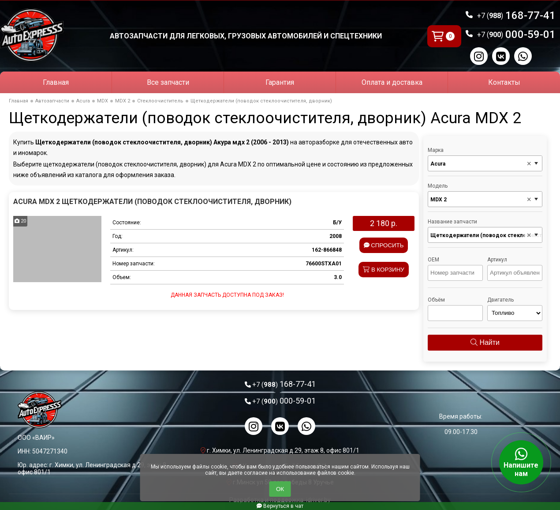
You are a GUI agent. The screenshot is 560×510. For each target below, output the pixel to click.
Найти (485, 342)
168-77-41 (516, 15)
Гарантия (279, 82)
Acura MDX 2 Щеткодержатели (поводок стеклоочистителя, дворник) (152, 201)
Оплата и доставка (392, 82)
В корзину (383, 269)
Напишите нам (521, 462)
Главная (56, 82)
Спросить (384, 245)
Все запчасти (168, 82)
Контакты (504, 82)
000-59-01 (516, 34)
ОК (280, 489)
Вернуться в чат (280, 506)
